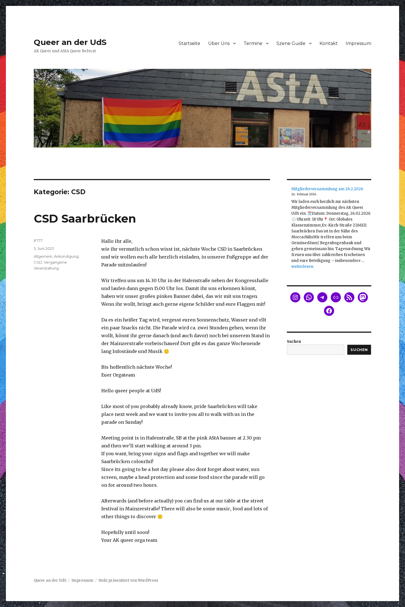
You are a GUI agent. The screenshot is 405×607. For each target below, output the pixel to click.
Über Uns (219, 43)
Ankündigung (66, 256)
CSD (38, 262)
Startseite (189, 43)
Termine (253, 43)
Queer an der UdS (70, 42)
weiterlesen (302, 266)
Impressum (358, 43)
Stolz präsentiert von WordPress (128, 580)
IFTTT (38, 240)
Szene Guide (290, 43)
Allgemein (43, 256)
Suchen (294, 341)
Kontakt (329, 43)
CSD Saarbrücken (85, 218)
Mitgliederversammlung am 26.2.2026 (327, 189)
